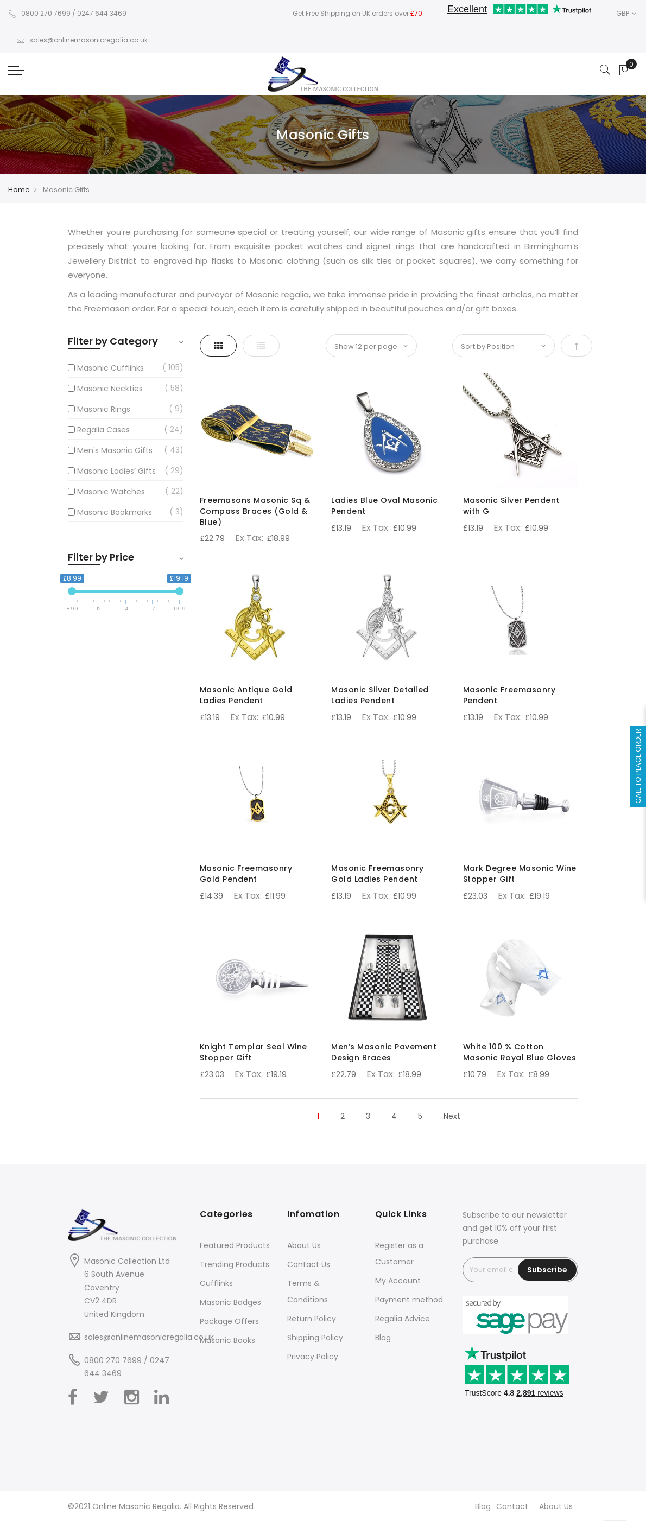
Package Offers (229, 1321)
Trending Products (234, 1264)
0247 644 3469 (101, 13)
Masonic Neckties (110, 388)
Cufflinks (216, 1283)
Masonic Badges (230, 1302)
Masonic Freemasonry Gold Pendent (246, 873)
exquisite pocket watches (288, 246)
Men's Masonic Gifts (115, 450)
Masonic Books (227, 1340)
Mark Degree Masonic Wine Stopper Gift (520, 873)
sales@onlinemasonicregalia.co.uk (82, 39)
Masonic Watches (111, 491)
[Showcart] (624, 70)
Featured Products (235, 1245)
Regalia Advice (402, 1318)
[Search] (605, 70)
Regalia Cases (103, 429)
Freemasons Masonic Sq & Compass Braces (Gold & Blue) (255, 511)
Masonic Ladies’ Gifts (116, 471)
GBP (626, 13)
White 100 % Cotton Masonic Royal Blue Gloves (520, 1052)
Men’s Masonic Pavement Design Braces (383, 1052)
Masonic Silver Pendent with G (511, 506)
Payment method (409, 1299)
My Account (398, 1280)
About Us (304, 1245)
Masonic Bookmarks (114, 512)
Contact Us (308, 1264)
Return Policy (311, 1318)
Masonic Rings (103, 409)
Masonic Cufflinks (110, 367)
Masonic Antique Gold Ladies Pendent (246, 695)
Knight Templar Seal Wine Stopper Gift (253, 1052)
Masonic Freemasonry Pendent (509, 695)
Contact (512, 1506)
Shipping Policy (315, 1337)
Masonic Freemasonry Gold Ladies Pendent (377, 873)
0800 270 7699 (39, 13)
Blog (383, 1337)
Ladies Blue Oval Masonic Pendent (384, 506)
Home (19, 189)
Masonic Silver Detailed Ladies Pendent (380, 695)
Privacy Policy (312, 1356)
